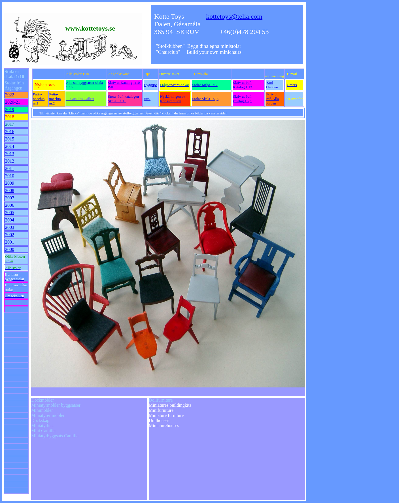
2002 (9, 234)
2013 (9, 153)
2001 (9, 242)
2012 (9, 161)
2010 (9, 175)
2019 (9, 109)
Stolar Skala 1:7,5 (205, 99)
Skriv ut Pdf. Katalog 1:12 (242, 84)
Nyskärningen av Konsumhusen (173, 98)
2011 (9, 168)
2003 (9, 227)
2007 (9, 197)
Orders (292, 85)
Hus (147, 99)
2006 (9, 205)
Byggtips (150, 85)
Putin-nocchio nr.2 (55, 98)
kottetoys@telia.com (234, 16)
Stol (270, 82)
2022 (9, 94)
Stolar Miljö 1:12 (205, 85)
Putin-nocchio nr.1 (38, 98)
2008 (9, 190)
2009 (9, 183)
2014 (9, 146)
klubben (272, 87)
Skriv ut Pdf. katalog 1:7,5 (242, 98)
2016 (9, 131)
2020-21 (12, 102)
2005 (9, 212)
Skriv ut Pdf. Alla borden (272, 98)
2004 (9, 220)
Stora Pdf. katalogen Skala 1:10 (124, 98)
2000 (9, 249)
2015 (9, 139)
